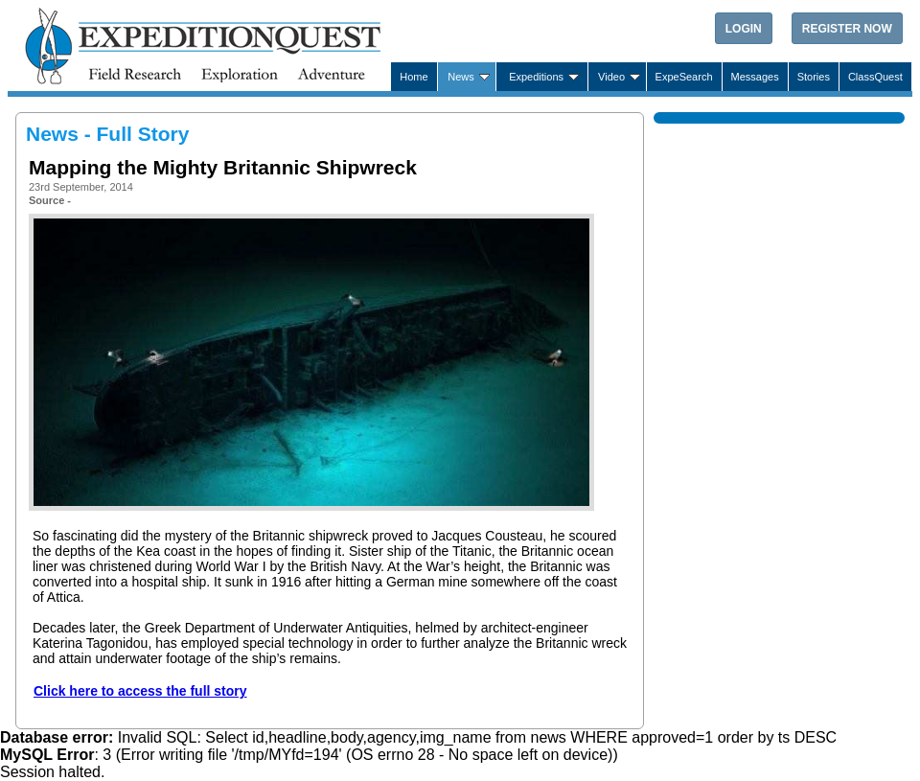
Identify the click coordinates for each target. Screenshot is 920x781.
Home (413, 76)
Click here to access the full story (140, 691)
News (461, 76)
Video (611, 76)
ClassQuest (875, 76)
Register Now (847, 28)
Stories (813, 76)
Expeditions (536, 76)
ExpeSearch (684, 76)
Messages (755, 76)
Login (743, 28)
